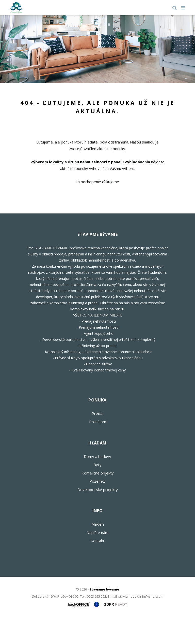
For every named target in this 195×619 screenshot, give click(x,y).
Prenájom (97, 421)
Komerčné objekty (98, 473)
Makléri (97, 524)
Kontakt (97, 540)
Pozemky (97, 481)
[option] (97, 49)
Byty (97, 464)
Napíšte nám (97, 532)
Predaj (97, 413)
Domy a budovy (97, 456)
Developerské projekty (97, 489)
